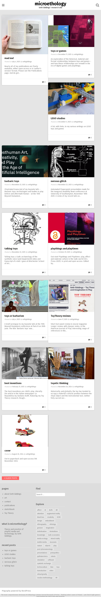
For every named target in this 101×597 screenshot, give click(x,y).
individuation (42, 531)
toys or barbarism (14, 315)
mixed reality (55, 538)
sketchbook (10, 509)
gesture (40, 527)
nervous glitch (58, 181)
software (51, 559)
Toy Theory (9, 513)
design (39, 520)
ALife (51, 510)
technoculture (42, 567)
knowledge (41, 535)
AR (57, 510)
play (55, 545)
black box (40, 517)
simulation (41, 559)
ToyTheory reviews (61, 315)
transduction (41, 570)
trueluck (43, 596)
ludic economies (54, 535)
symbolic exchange (44, 563)
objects (47, 545)
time (51, 567)
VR (56, 577)
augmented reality (53, 513)
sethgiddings (27, 61)
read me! (9, 58)
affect (39, 510)
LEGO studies (58, 118)
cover (8, 450)
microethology (50, 4)
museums (53, 542)
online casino (71, 594)
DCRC (59, 517)
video (51, 570)
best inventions (13, 383)
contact (8, 501)
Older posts (10, 478)
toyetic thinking (59, 383)
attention (40, 513)
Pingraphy (6, 590)
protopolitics (54, 552)
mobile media (42, 542)
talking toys (11, 248)
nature (39, 545)
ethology (53, 524)
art (6, 497)
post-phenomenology (45, 549)
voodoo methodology (44, 577)
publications (10, 505)
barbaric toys (12, 181)
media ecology (42, 538)
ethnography (41, 524)
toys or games (58, 50)
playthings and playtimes (64, 248)
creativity (50, 517)
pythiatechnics (42, 556)
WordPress (26, 590)
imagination (50, 527)
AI (45, 510)
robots (53, 556)
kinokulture (54, 531)
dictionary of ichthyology (27, 594)
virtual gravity (42, 574)
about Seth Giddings (13, 493)
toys (58, 567)
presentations (42, 552)
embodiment (49, 520)
